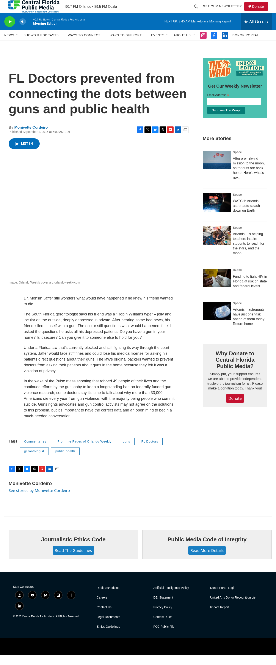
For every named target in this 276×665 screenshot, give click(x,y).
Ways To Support (126, 45)
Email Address (218, 105)
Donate (260, 11)
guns (126, 451)
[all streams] (256, 31)
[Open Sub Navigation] (17, 45)
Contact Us (104, 617)
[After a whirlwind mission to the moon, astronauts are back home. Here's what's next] (217, 169)
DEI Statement (163, 607)
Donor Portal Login (222, 597)
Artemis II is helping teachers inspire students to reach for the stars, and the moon (248, 253)
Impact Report (219, 617)
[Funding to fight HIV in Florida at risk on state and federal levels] (217, 287)
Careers (102, 607)
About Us (182, 45)
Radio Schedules (108, 597)
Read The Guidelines (73, 560)
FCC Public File (163, 636)
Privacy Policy (162, 617)
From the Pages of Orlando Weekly (84, 451)
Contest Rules (162, 626)
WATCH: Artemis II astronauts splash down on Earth (247, 215)
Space (237, 162)
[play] (9, 31)
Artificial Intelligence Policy (171, 597)
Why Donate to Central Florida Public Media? (235, 369)
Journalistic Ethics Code (73, 549)
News (9, 45)
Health (237, 280)
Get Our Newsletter (224, 11)
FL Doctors (149, 451)
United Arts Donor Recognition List (233, 607)
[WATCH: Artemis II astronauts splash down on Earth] (217, 212)
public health (65, 461)
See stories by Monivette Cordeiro (39, 500)
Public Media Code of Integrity (207, 549)
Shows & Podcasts (41, 45)
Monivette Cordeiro (31, 137)
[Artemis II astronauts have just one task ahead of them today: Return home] (217, 320)
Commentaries (35, 451)
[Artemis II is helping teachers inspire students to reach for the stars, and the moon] (217, 245)
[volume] (22, 31)
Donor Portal (245, 45)
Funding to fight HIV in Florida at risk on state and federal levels (250, 291)
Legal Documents (108, 626)
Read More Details (207, 560)
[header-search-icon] (198, 11)
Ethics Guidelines (108, 636)
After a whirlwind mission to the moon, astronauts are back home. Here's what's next (249, 177)
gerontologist (34, 461)
